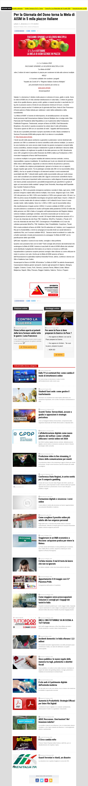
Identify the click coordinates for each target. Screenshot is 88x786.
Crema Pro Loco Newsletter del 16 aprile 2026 (60, 8)
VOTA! (59, 355)
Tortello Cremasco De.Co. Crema (36, 8)
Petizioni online (20, 308)
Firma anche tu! (28, 347)
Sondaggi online (52, 308)
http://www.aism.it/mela (24, 137)
